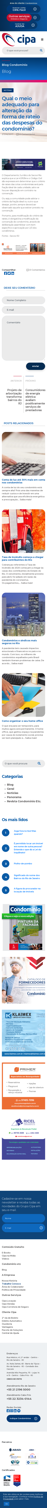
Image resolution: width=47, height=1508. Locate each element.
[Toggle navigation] (42, 39)
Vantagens (7, 1327)
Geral (10, 789)
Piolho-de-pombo (23, 863)
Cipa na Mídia (9, 1256)
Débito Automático (12, 1321)
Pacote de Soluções (12, 1330)
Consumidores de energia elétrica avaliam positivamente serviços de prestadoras (35, 400)
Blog (10, 784)
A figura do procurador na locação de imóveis (27, 890)
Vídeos (5, 1259)
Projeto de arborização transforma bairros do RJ (14, 396)
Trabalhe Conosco (11, 1284)
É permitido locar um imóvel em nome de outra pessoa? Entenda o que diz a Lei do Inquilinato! (28, 848)
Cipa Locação (9, 1301)
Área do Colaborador (13, 1287)
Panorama (14, 797)
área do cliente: (17, 3)
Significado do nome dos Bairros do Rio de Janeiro (27, 877)
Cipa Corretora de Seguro (15, 1307)
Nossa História (9, 1281)
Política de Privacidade (14, 1290)
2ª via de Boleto (10, 1318)
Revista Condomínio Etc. (24, 801)
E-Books (6, 1253)
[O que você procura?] (20, 50)
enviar (35, 366)
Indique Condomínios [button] (23, 1418)
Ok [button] (6, 1504)
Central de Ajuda (10, 1333)
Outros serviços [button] (19, 17)
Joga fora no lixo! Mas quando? (25, 832)
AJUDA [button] (20, 25)
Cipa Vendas (8, 1304)
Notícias (12, 793)
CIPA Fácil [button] (19, 9)
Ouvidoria (7, 1324)
